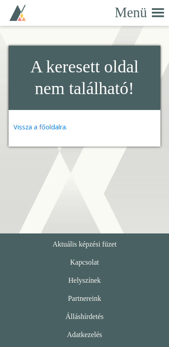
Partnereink (84, 298)
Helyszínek (85, 280)
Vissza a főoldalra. (40, 127)
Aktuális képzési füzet (84, 244)
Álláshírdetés (84, 316)
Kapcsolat (84, 262)
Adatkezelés (84, 334)
